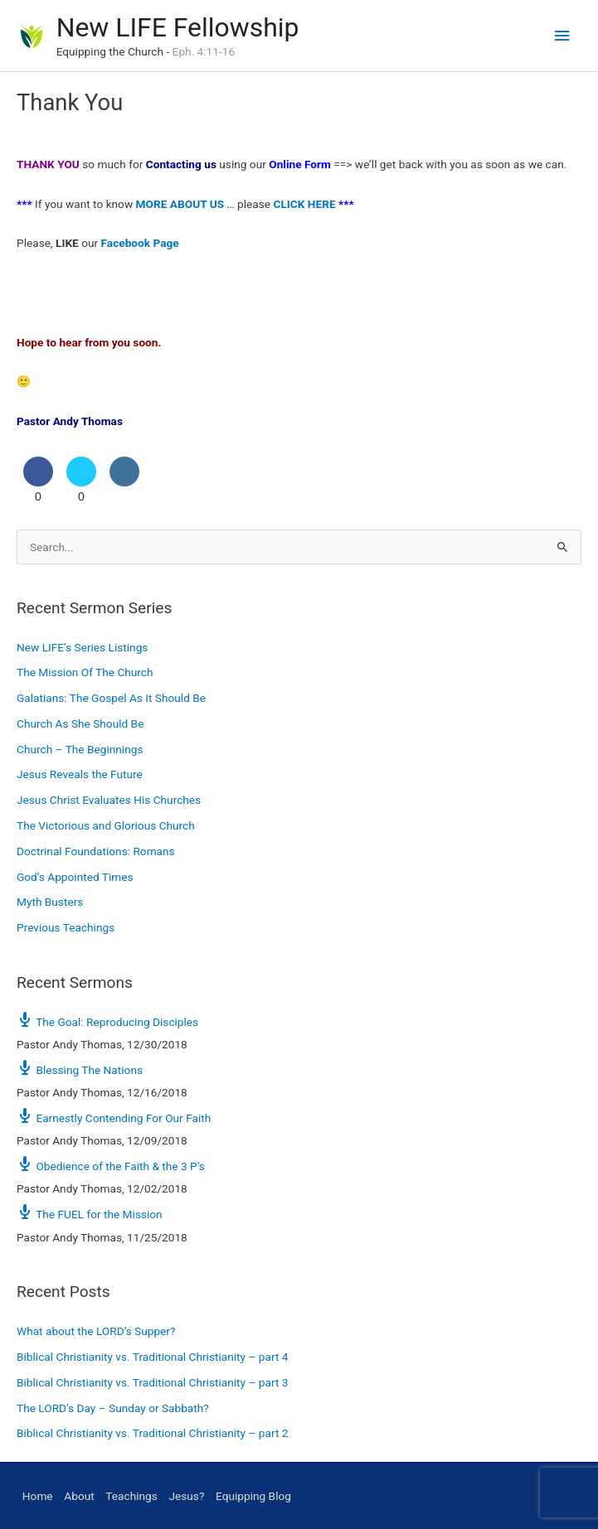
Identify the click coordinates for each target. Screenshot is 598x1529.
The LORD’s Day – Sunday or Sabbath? (113, 1408)
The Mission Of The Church (85, 672)
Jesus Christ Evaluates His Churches (109, 799)
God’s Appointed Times (75, 876)
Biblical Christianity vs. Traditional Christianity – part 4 (152, 1356)
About (79, 1495)
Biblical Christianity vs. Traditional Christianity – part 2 (152, 1432)
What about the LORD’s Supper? (96, 1331)
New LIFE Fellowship (177, 27)
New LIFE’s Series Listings (82, 647)
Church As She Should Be (80, 723)
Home (37, 1495)
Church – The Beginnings (80, 749)
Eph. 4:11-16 (204, 51)
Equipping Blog (253, 1495)
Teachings (131, 1495)
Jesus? (186, 1495)
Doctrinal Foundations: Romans (96, 851)
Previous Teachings (65, 927)
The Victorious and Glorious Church (106, 825)
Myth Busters (50, 901)
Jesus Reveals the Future (80, 774)
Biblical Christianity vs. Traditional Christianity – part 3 (152, 1382)
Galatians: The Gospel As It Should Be (111, 697)
